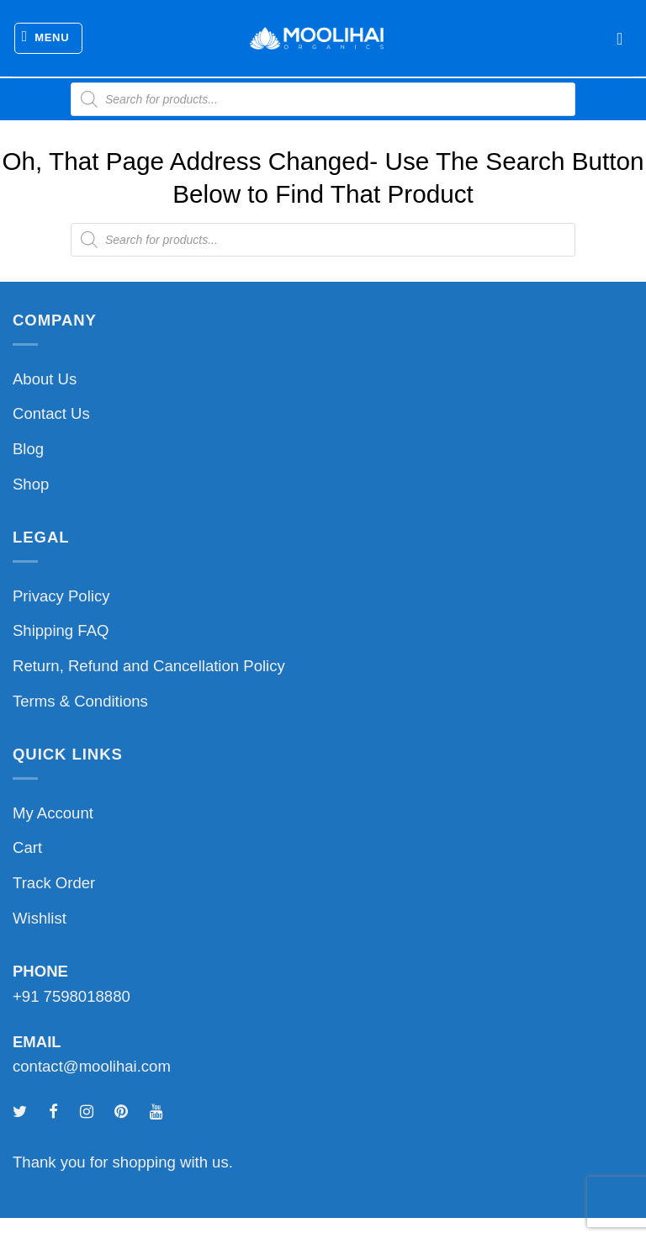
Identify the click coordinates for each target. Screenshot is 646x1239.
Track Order (54, 883)
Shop (31, 484)
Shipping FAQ (61, 630)
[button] (48, 38)
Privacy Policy (61, 596)
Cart (27, 847)
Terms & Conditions (80, 701)
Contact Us (51, 413)
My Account (53, 813)
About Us (45, 379)
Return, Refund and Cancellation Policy (149, 666)
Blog (28, 449)
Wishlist (39, 918)
